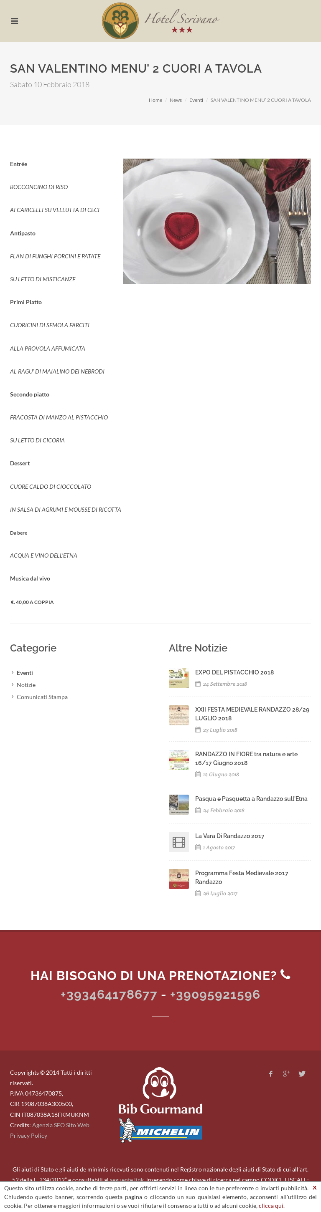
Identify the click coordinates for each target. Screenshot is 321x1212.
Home (155, 100)
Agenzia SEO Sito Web (60, 1125)
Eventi (196, 100)
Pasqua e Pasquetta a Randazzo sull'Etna (251, 798)
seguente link (127, 1179)
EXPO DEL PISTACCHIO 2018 (234, 672)
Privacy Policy (28, 1135)
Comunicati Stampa (42, 696)
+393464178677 (109, 994)
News (176, 100)
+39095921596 (215, 994)
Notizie (26, 684)
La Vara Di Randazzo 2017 (230, 836)
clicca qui (271, 1205)
